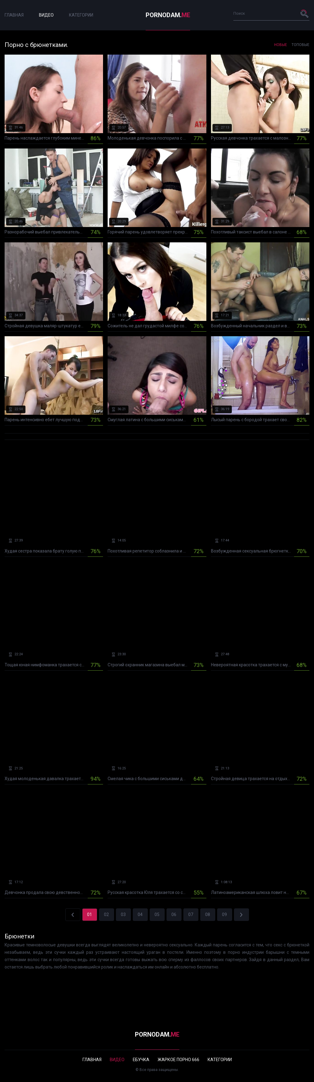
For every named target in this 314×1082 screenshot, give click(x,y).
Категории (81, 15)
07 (190, 914)
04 (140, 914)
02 (106, 914)
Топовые (300, 45)
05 (157, 914)
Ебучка (141, 1059)
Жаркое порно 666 (178, 1059)
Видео (46, 15)
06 (173, 914)
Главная (14, 15)
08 (207, 914)
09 (224, 914)
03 (123, 914)
